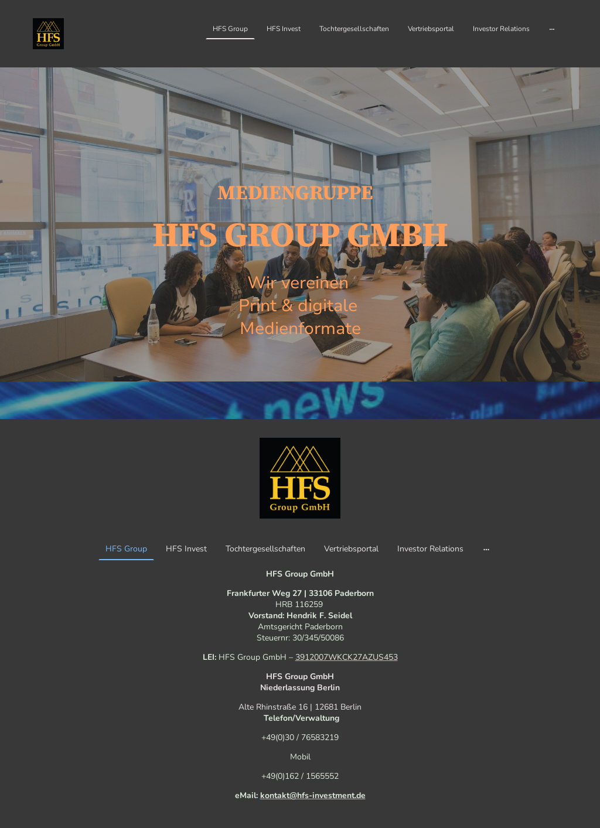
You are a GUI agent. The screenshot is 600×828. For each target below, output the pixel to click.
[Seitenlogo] (48, 33)
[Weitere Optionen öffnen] (551, 29)
